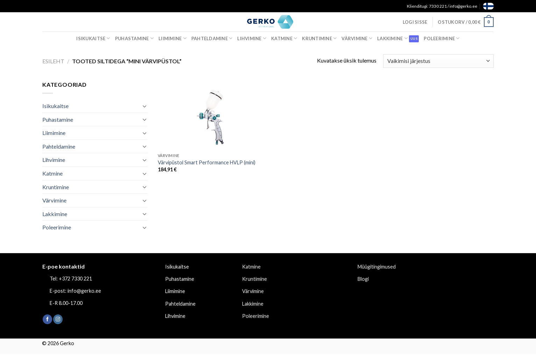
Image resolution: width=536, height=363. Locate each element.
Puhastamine (134, 38)
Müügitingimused (377, 267)
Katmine (284, 38)
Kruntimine (319, 38)
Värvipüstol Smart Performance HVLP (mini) (206, 162)
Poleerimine (441, 38)
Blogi (363, 279)
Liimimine (172, 38)
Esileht (53, 61)
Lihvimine (251, 38)
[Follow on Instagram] (58, 319)
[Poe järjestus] (438, 61)
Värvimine (356, 38)
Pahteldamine (212, 38)
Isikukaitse (93, 38)
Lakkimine (392, 38)
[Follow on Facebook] (47, 319)
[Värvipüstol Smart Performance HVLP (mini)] (211, 115)
